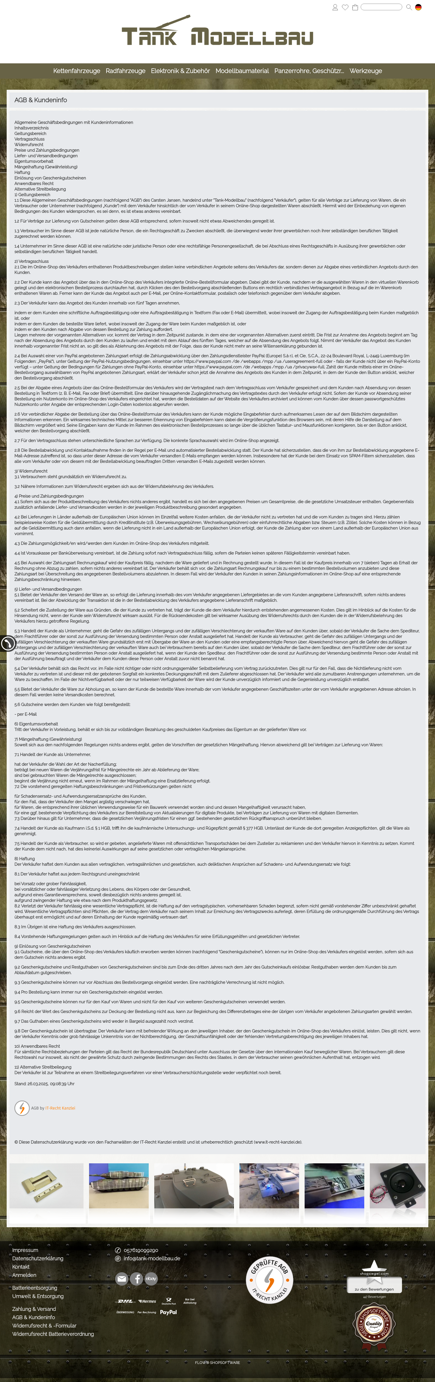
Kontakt (20, 1267)
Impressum (25, 1250)
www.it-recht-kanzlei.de (277, 1142)
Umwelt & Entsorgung (38, 1296)
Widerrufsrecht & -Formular (44, 1326)
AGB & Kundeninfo (33, 1317)
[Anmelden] (335, 7)
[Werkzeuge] (366, 71)
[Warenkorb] (355, 7)
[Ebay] (151, 1279)
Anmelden (24, 1275)
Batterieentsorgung (34, 1288)
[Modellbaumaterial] (242, 71)
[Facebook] (136, 1279)
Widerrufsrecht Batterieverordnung (53, 1334)
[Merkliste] (345, 7)
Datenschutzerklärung (37, 1258)
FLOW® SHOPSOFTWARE (217, 1363)
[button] (409, 7)
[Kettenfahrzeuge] (76, 71)
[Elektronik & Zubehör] (180, 71)
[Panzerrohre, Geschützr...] (309, 71)
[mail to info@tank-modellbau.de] (122, 1279)
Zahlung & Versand (34, 1309)
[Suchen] (381, 7)
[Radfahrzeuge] (125, 71)
